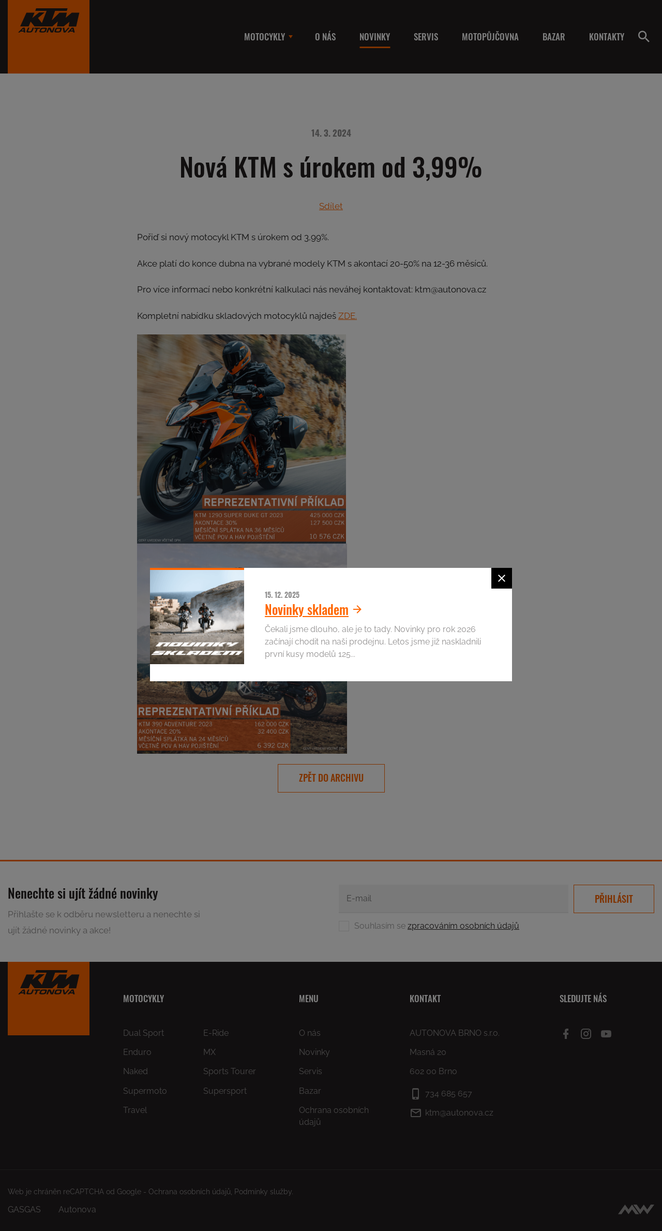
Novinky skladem (316, 609)
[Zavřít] (501, 578)
